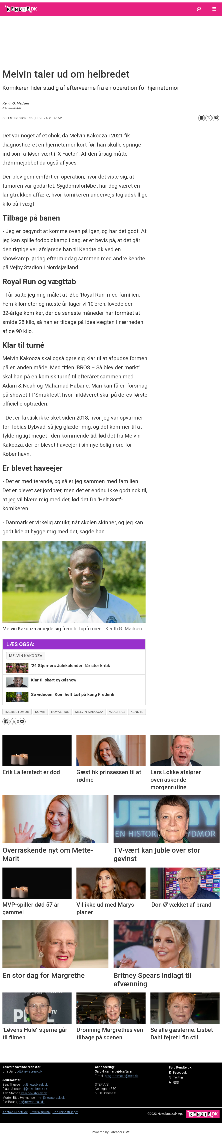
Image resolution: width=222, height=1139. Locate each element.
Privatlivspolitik (40, 1112)
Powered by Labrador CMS (111, 1132)
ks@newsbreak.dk (34, 1093)
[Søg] (198, 9)
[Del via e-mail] (215, 118)
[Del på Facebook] (201, 118)
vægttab (117, 711)
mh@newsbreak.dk (51, 1097)
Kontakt (8, 1112)
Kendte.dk (21, 1112)
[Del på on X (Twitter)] (208, 118)
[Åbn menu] (214, 9)
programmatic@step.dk (121, 1076)
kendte (136, 711)
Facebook (180, 1072)
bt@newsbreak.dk (35, 1084)
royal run (60, 711)
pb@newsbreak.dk (31, 1102)
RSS (176, 1082)
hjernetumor (17, 711)
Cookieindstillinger (65, 1112)
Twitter (178, 1077)
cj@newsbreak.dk (34, 1089)
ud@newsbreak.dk (29, 1071)
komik (40, 711)
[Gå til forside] (21, 9)
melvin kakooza (25, 655)
